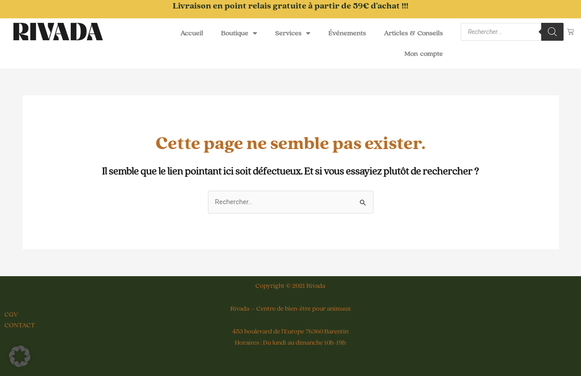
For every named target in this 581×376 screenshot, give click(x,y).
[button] (19, 356)
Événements (347, 33)
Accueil (191, 33)
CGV (11, 314)
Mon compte (423, 53)
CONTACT (19, 325)
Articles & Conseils (413, 33)
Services (292, 33)
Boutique (239, 33)
